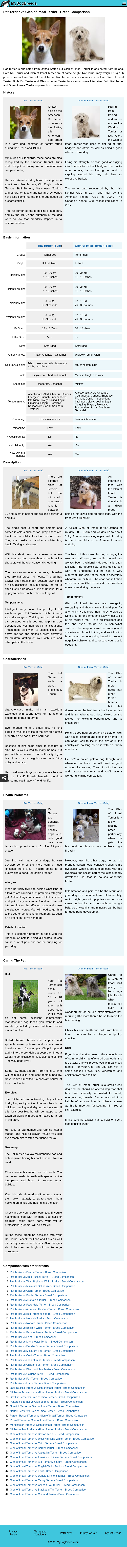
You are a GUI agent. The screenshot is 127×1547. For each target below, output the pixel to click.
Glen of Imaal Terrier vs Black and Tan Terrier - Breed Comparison (48, 1489)
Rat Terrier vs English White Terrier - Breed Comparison (42, 1327)
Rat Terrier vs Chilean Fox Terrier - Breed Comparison (41, 1364)
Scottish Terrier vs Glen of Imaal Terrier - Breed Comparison (45, 1397)
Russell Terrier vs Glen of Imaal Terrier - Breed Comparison (44, 1420)
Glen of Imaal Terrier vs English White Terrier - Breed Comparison (48, 1466)
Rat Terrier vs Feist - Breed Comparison (33, 1337)
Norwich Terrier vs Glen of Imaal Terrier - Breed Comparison (45, 1406)
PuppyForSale (88, 1533)
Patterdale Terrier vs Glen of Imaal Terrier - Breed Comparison (46, 1401)
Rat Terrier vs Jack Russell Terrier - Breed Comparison (42, 1276)
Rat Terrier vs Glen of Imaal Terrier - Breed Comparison (42, 1360)
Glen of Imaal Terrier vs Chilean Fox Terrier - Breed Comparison (47, 1485)
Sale (39, 100)
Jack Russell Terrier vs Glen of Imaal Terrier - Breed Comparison (47, 1387)
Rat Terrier (29, 100)
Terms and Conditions (40, 1533)
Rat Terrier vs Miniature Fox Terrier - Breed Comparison (42, 1350)
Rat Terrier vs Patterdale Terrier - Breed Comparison (40, 1304)
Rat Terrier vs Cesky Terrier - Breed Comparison (38, 1355)
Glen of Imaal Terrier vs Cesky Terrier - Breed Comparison (44, 1480)
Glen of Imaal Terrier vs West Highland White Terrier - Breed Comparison (52, 1438)
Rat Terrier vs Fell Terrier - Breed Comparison (36, 1378)
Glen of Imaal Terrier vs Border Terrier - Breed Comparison (44, 1448)
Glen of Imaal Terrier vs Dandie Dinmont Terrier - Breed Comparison (49, 1475)
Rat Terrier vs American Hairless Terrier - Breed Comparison (45, 1309)
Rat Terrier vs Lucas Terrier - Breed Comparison (38, 1383)
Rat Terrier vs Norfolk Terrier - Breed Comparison (38, 1323)
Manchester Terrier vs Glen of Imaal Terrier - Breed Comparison (47, 1424)
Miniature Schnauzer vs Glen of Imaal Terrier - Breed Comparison (48, 1392)
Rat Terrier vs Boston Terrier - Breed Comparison (38, 1272)
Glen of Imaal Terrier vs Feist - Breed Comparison (39, 1471)
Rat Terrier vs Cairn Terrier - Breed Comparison (37, 1290)
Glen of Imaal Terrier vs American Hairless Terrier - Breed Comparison (51, 1457)
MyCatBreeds (113, 1533)
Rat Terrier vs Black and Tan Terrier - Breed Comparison (43, 1369)
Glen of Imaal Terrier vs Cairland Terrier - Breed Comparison (45, 1494)
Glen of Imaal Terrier (90, 100)
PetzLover (66, 1533)
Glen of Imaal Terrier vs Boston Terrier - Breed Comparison (44, 1434)
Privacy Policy (13, 1533)
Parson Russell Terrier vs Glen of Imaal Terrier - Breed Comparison (49, 1415)
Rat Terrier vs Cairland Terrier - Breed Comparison (39, 1374)
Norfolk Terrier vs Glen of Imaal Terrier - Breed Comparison (44, 1411)
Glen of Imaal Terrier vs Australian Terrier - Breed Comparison (46, 1452)
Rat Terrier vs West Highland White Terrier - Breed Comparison (47, 1281)
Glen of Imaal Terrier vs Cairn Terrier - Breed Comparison (43, 1443)
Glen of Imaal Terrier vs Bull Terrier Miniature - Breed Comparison (48, 1461)
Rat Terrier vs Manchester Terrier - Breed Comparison (41, 1341)
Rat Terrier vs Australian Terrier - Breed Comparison (40, 1300)
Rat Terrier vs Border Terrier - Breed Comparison (38, 1295)
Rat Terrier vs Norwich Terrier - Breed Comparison (39, 1318)
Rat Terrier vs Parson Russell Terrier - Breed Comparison (43, 1332)
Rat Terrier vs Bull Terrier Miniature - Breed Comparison (42, 1313)
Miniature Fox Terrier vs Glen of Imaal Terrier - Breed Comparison (48, 1429)
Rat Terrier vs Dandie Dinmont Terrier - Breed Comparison (44, 1346)
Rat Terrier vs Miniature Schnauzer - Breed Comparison (42, 1286)
